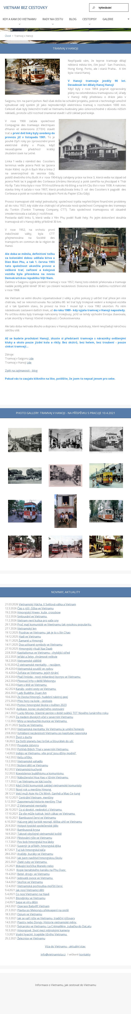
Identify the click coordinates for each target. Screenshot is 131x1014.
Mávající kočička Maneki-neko (35, 865)
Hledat (94, 8)
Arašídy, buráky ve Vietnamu (35, 853)
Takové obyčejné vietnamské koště (39, 833)
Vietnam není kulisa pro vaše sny (38, 620)
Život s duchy (24, 737)
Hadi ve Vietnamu (30, 636)
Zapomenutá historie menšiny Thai (39, 801)
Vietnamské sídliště (29, 660)
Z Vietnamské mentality (32, 805)
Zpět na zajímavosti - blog (21, 370)
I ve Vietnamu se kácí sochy (34, 781)
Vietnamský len (26, 628)
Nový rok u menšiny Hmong (34, 789)
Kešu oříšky (25, 757)
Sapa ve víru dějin (27, 902)
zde (31, 358)
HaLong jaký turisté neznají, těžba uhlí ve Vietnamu (49, 821)
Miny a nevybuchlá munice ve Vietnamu (42, 721)
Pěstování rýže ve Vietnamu (34, 837)
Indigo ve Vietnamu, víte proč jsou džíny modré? (46, 753)
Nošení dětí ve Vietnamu (32, 765)
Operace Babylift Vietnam (33, 906)
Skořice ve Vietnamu (30, 882)
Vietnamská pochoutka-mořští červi (40, 886)
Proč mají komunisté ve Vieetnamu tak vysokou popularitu (54, 624)
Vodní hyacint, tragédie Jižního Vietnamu (41, 934)
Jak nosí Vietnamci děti (30, 890)
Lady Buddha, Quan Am (32, 692)
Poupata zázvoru (28, 745)
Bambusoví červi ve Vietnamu (37, 817)
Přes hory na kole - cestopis (34, 700)
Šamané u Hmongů (30, 640)
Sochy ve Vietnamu (31, 725)
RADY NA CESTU (52, 20)
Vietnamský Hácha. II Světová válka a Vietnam (47, 604)
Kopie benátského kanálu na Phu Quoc (41, 869)
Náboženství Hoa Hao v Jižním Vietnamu (43, 777)
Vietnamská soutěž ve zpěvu (35, 668)
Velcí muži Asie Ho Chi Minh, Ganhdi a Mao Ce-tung (48, 793)
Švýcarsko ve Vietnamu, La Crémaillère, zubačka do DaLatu (54, 926)
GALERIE (108, 19)
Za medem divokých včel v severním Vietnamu (44, 717)
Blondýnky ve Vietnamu (30, 898)
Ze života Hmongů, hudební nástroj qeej (42, 696)
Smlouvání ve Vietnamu (32, 616)
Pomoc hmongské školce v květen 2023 (42, 704)
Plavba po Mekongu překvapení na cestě (43, 910)
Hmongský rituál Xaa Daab (35, 648)
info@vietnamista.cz (53, 954)
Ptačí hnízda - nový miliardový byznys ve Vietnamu (49, 676)
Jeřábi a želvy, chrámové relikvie (37, 656)
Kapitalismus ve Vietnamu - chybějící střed (43, 652)
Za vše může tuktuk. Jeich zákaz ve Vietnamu (47, 813)
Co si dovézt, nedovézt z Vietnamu (40, 809)
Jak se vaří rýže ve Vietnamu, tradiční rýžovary (46, 918)
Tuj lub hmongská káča (30, 849)
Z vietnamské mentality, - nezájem (39, 664)
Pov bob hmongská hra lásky (35, 841)
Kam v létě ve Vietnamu (32, 684)
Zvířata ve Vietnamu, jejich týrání (38, 672)
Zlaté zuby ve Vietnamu (32, 861)
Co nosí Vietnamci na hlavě (32, 894)
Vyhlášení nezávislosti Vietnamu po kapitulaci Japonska (52, 733)
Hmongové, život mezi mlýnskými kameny (43, 930)
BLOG (72, 19)
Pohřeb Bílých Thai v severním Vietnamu (43, 749)
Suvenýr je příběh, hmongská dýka (39, 845)
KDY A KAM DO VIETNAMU (19, 20)
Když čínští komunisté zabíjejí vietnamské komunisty (49, 785)
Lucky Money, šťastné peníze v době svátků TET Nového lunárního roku (62, 713)
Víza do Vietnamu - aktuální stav (65, 946)
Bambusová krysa (28, 829)
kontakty (85, 954)
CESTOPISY (89, 20)
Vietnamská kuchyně (29, 769)
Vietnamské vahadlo (30, 761)
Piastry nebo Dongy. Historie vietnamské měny (47, 922)
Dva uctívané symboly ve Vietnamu (40, 644)
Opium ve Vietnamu (29, 914)
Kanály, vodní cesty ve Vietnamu (36, 688)
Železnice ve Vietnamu (31, 938)
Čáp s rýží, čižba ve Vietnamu (35, 608)
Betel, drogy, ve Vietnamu (33, 873)
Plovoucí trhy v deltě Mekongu (36, 680)
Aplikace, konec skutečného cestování (40, 708)
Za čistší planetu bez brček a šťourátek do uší (45, 741)
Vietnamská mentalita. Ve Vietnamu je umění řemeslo (50, 729)
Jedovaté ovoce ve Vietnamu (35, 878)
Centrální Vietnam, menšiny (36, 797)
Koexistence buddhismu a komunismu (40, 773)
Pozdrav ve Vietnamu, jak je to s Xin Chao (44, 632)
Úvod (8, 35)
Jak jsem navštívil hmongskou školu (39, 857)
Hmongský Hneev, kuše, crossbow (38, 612)
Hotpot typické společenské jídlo (37, 825)
